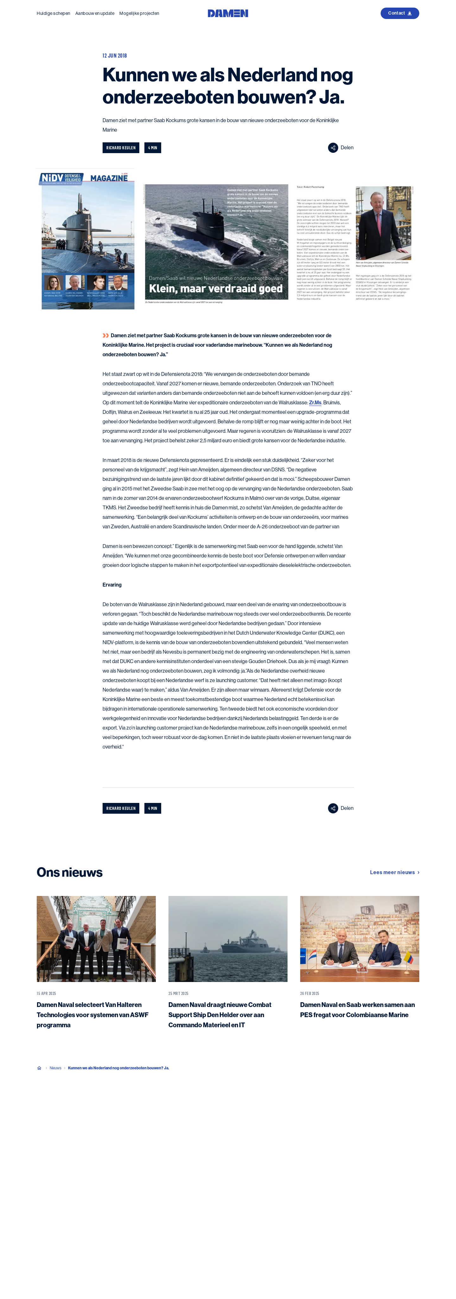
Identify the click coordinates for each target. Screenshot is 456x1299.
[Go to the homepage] (228, 13)
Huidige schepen (53, 13)
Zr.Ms (315, 403)
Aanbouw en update (95, 13)
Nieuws (55, 1068)
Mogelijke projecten (139, 13)
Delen (340, 148)
